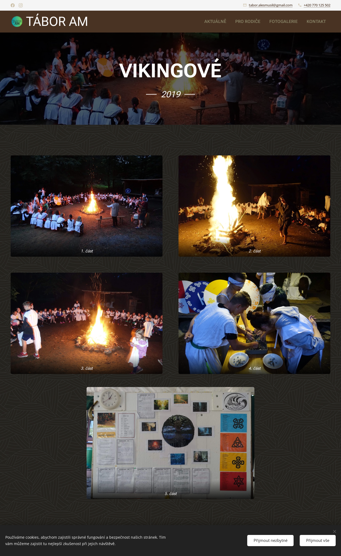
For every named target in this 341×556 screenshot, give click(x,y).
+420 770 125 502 (317, 5)
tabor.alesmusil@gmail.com (271, 5)
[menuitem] (221, 21)
